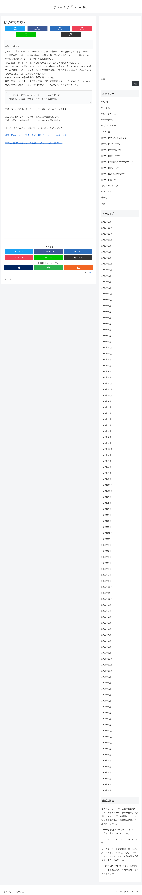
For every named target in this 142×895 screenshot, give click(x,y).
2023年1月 (106, 258)
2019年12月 (106, 383)
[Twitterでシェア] (11, 28)
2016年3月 (106, 575)
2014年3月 (106, 713)
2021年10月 (106, 300)
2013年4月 (106, 778)
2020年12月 (106, 347)
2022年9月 (106, 276)
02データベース (108, 114)
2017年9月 (106, 497)
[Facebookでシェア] (26, 28)
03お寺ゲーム (107, 120)
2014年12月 (106, 659)
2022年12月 (106, 264)
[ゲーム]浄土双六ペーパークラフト (117, 162)
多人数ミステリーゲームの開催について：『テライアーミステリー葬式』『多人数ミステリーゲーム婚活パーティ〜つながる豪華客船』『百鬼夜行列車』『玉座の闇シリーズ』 (119, 816)
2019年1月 (106, 443)
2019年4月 (106, 425)
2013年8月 (106, 754)
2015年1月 (106, 653)
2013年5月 (106, 772)
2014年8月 (106, 683)
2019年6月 (106, 413)
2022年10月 (106, 270)
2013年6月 (106, 766)
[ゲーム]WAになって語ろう (113, 138)
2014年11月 (106, 665)
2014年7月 (106, 689)
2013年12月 (106, 730)
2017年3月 (106, 515)
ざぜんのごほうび (109, 185)
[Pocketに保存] (56, 28)
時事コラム (106, 191)
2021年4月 (106, 324)
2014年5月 (106, 701)
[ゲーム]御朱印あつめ (111, 150)
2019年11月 (106, 389)
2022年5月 (106, 282)
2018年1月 (106, 479)
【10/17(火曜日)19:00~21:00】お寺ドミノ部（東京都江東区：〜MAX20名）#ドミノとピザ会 (119, 870)
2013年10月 (106, 742)
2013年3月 (106, 784)
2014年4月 (106, 707)
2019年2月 (106, 437)
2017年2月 (106, 521)
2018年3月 (106, 473)
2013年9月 (106, 749)
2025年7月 (106, 222)
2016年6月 (106, 557)
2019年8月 (106, 407)
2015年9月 (106, 605)
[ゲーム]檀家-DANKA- (111, 155)
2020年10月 (106, 353)
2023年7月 (106, 246)
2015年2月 (106, 647)
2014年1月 (106, 725)
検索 (103, 79)
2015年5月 (106, 629)
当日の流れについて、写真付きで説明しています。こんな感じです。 (37, 129)
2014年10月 (106, 671)
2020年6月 (106, 359)
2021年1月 (106, 341)
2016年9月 (106, 545)
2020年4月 (106, 365)
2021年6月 (106, 312)
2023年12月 (106, 228)
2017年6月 (106, 509)
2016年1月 (106, 581)
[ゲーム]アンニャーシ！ (112, 144)
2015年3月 (106, 641)
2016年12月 (106, 533)
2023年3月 (106, 252)
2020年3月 (106, 371)
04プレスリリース (109, 126)
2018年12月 (106, 449)
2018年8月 (106, 461)
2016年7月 (106, 551)
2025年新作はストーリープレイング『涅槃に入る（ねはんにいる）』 (118, 831)
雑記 (103, 203)
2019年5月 (106, 419)
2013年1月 (106, 790)
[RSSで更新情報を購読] (78, 261)
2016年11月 (106, 539)
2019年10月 (106, 395)
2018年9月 (106, 455)
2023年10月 (106, 240)
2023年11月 (106, 234)
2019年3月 (106, 431)
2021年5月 (106, 318)
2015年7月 (106, 617)
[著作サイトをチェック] (18, 261)
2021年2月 (106, 336)
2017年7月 (106, 503)
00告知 (104, 102)
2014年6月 (106, 695)
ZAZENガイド (107, 132)
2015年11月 (106, 593)
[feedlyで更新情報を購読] (48, 261)
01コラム (105, 108)
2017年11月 (106, 485)
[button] (85, 28)
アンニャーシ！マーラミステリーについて (119, 841)
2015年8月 (106, 611)
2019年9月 (106, 401)
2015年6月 (106, 623)
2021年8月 (106, 306)
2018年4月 (106, 467)
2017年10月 (106, 491)
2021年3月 (106, 329)
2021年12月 (106, 294)
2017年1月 (106, 527)
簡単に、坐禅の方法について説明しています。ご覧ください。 (33, 136)
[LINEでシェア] (71, 28)
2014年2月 (106, 719)
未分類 (104, 197)
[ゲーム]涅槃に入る (110, 167)
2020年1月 (106, 377)
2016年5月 (106, 563)
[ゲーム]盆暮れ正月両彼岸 (113, 174)
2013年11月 (106, 737)
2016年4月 (106, 569)
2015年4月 (106, 635)
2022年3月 (106, 288)
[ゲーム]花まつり (109, 179)
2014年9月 (106, 677)
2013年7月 (106, 760)
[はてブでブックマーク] (41, 28)
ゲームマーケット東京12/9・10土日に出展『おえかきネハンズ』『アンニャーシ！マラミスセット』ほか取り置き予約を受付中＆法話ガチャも (119, 854)
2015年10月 (106, 599)
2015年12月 (106, 587)
